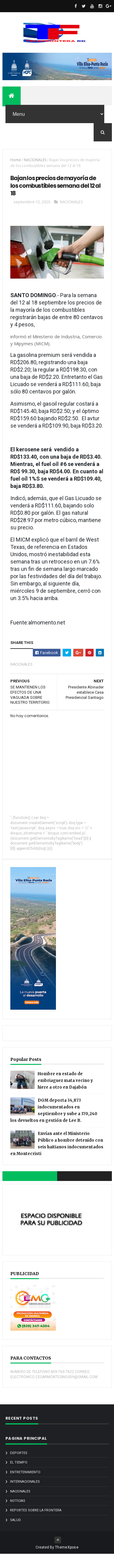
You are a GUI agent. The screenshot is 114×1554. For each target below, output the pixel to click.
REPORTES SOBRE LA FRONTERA (35, 1510)
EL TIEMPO (18, 1462)
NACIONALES (35, 159)
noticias (17, 1501)
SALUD (15, 1520)
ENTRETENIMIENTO (25, 1472)
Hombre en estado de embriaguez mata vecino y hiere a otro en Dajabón (65, 1080)
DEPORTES (18, 1453)
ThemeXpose (66, 1547)
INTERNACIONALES (25, 1482)
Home (15, 159)
